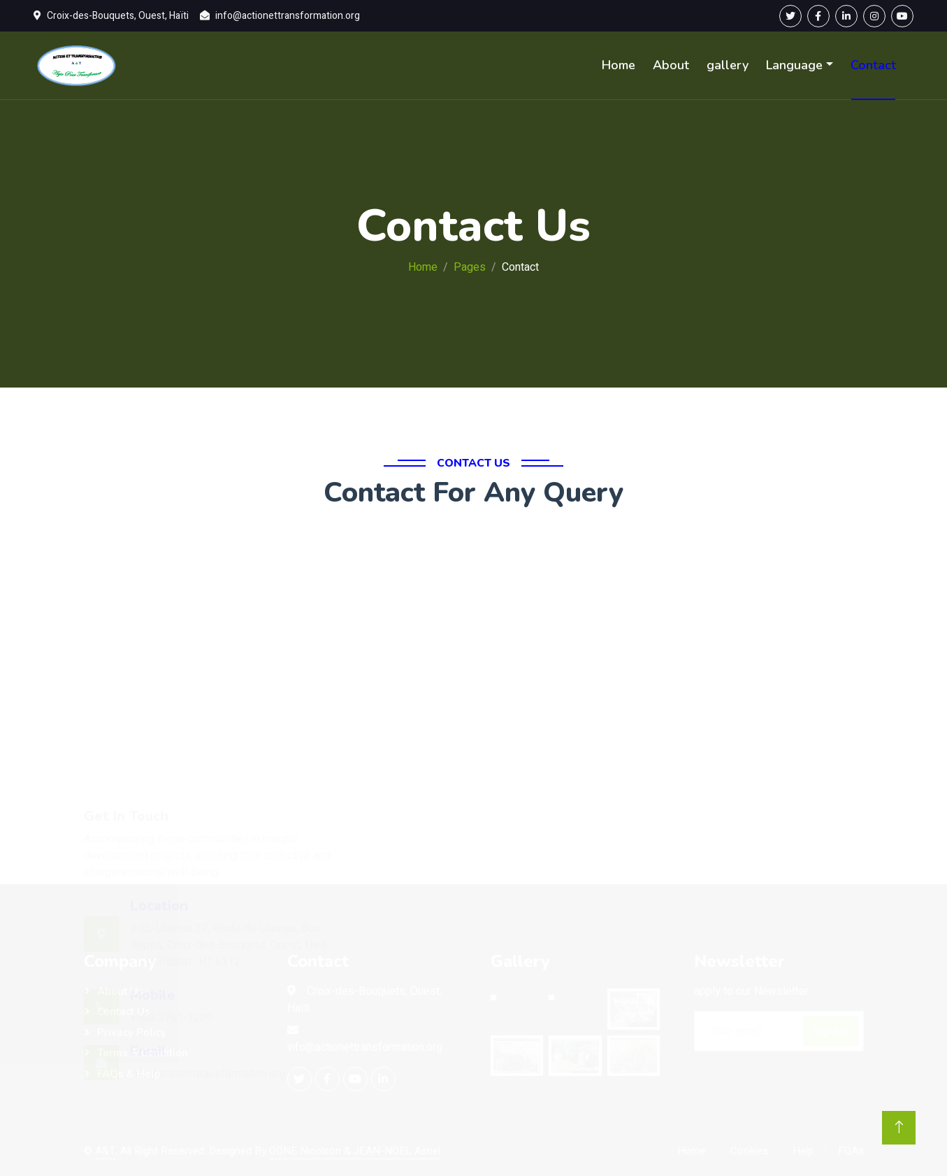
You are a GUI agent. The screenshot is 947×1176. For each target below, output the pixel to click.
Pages (470, 267)
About (671, 65)
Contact (873, 65)
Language (794, 65)
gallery (728, 65)
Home (618, 65)
